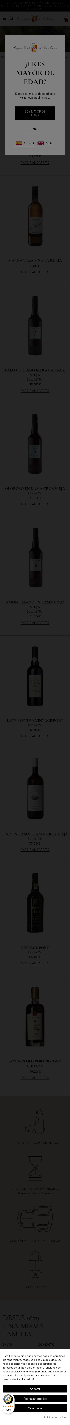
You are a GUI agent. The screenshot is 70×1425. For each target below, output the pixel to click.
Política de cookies (55, 1417)
